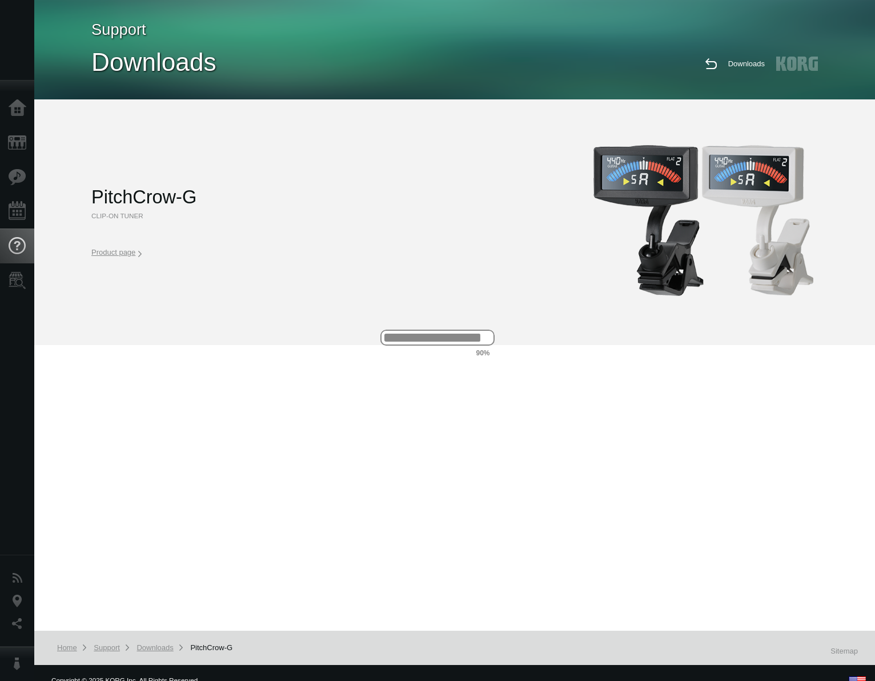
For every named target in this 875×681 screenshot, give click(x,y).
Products (20, 143)
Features (20, 177)
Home (20, 108)
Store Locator (20, 280)
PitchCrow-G (211, 647)
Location (20, 601)
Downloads (746, 63)
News (20, 578)
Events (20, 211)
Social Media (20, 623)
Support (20, 246)
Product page (116, 252)
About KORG (20, 664)
